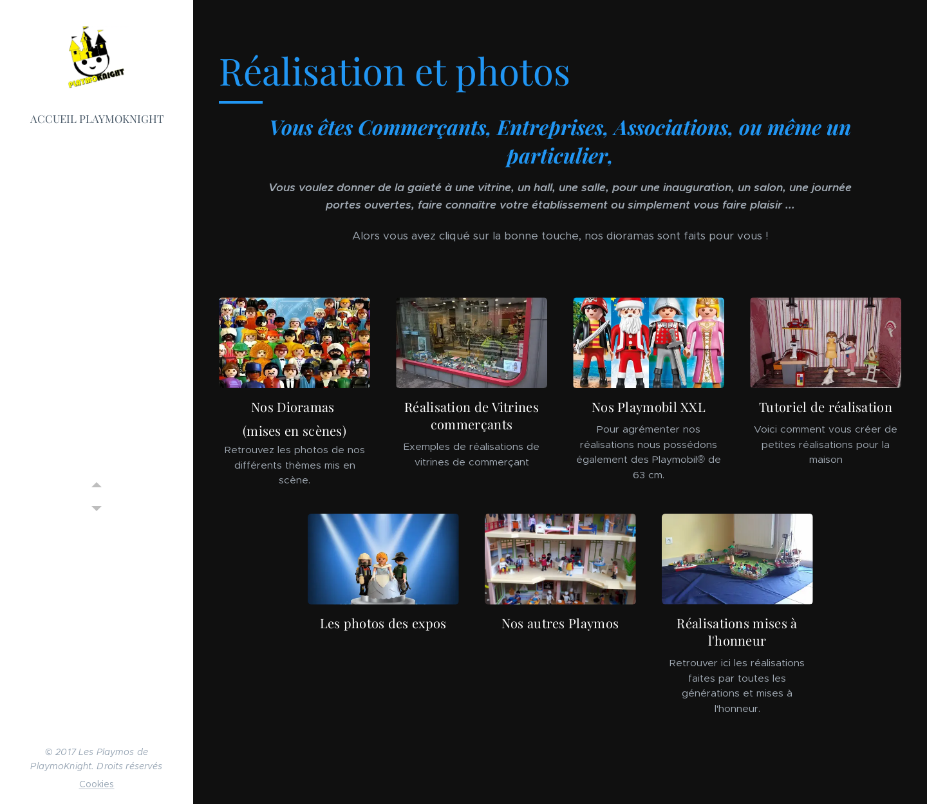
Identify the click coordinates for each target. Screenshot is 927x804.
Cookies (97, 784)
